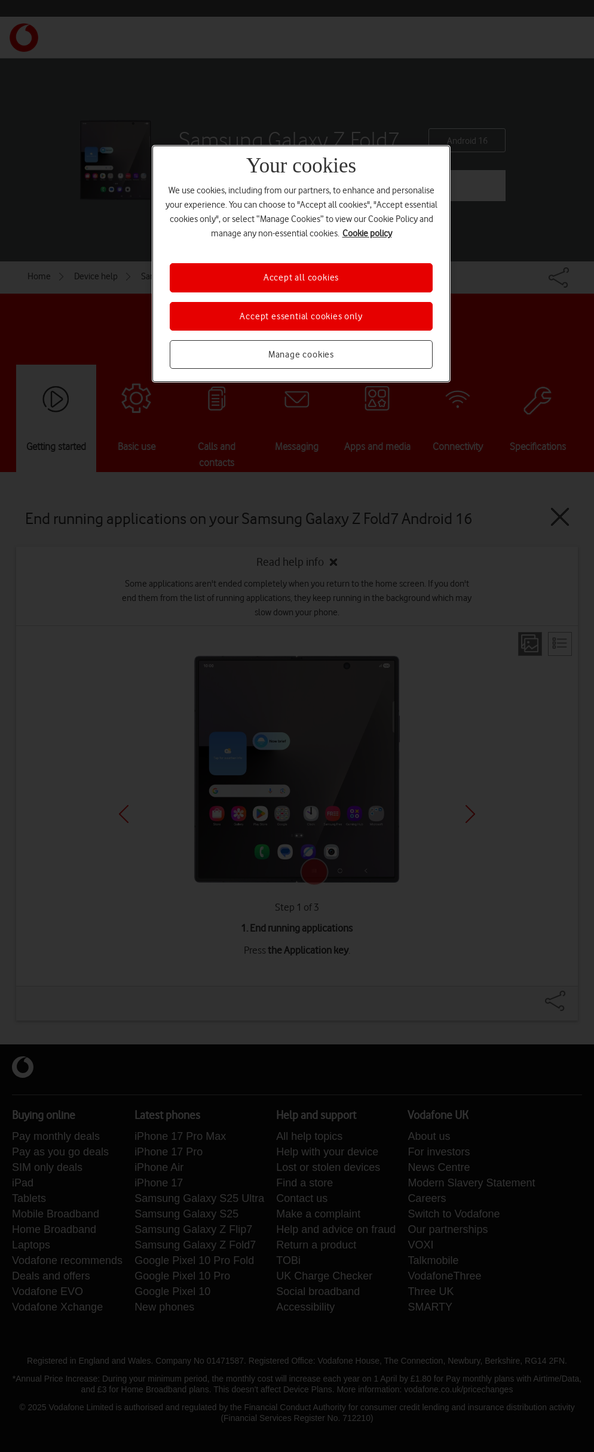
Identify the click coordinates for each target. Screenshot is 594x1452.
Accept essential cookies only (301, 316)
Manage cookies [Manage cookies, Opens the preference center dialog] (301, 354)
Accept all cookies (301, 277)
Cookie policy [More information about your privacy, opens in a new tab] (367, 233)
